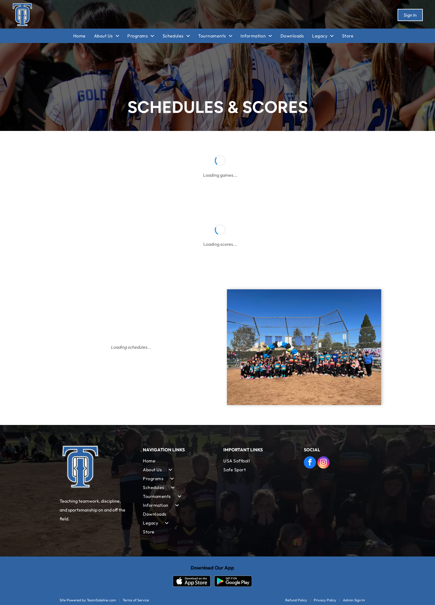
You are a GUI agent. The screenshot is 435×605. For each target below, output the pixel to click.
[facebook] (310, 463)
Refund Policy (296, 600)
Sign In (410, 15)
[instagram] (323, 463)
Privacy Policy (325, 600)
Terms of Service (136, 600)
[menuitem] (83, 36)
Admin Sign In (354, 600)
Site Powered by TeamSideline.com (88, 600)
